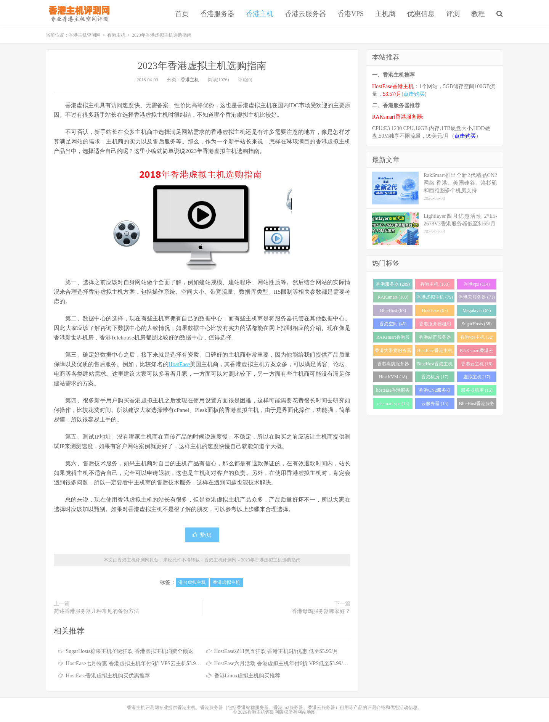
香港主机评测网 (77, 13)
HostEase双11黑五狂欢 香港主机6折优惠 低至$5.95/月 (276, 651)
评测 (453, 14)
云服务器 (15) (434, 403)
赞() (202, 535)
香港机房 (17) (434, 376)
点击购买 (414, 94)
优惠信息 (421, 14)
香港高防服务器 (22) (393, 365)
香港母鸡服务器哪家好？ (321, 611)
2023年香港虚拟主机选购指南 (202, 65)
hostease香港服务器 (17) (393, 392)
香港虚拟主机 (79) (435, 297)
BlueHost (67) (393, 310)
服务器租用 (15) (477, 390)
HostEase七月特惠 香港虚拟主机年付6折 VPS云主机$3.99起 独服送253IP (150, 663)
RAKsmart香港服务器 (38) (393, 338)
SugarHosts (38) (476, 323)
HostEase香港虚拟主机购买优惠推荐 (108, 676)
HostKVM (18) (393, 376)
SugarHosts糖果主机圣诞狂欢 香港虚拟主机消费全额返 (129, 651)
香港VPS (350, 14)
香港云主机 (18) (477, 364)
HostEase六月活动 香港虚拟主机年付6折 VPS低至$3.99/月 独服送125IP (296, 663)
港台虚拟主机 (192, 582)
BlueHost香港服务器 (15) (476, 405)
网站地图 (306, 712)
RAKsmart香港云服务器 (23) (476, 352)
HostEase (179, 364)
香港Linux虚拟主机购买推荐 (247, 676)
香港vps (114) (477, 284)
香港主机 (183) (434, 284)
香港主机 (259, 14)
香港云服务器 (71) (477, 297)
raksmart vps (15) (393, 403)
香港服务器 (217, 14)
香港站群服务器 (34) (435, 338)
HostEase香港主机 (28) (435, 352)
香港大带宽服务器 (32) (393, 352)
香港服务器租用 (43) (435, 325)
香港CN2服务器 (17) (435, 392)
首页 (182, 14)
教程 (478, 14)
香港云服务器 (305, 14)
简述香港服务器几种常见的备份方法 (96, 611)
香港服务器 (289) (393, 284)
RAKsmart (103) (392, 297)
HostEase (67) (435, 310)
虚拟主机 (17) (476, 376)
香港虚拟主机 (226, 582)
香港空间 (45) (392, 323)
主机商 (385, 14)
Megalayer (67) (476, 310)
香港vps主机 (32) (477, 337)
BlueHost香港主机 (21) (435, 365)
